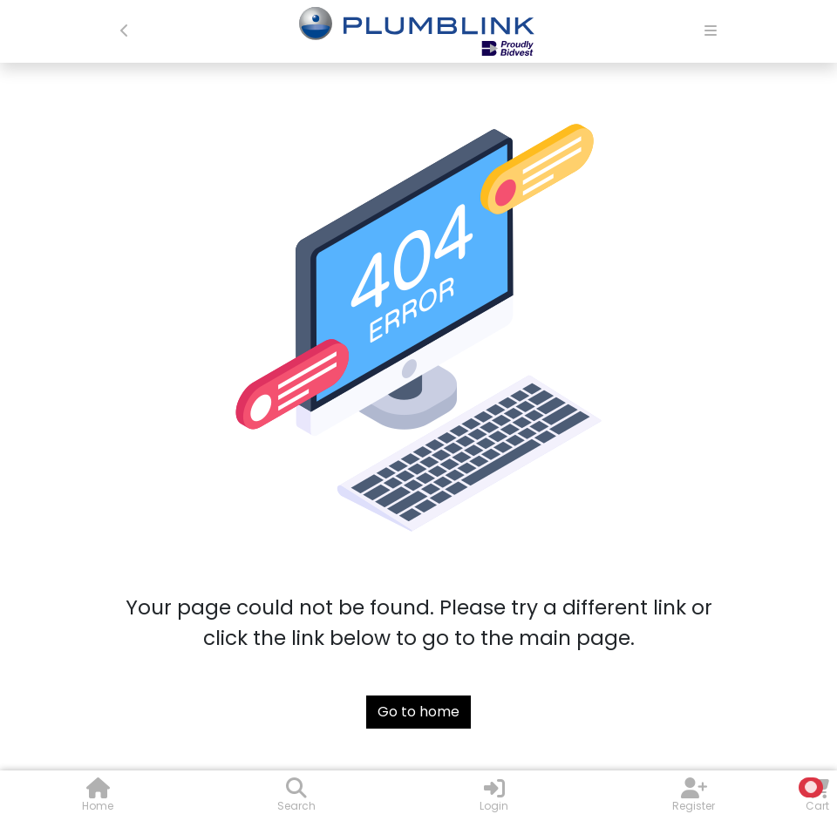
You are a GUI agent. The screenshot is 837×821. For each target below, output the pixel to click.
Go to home (418, 712)
